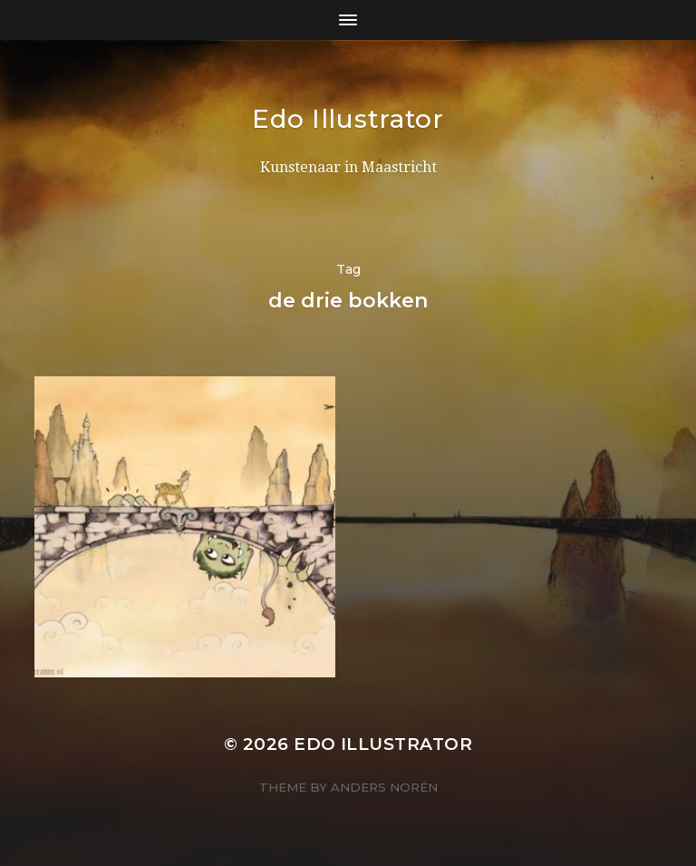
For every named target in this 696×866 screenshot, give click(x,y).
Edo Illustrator (348, 118)
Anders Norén (384, 787)
